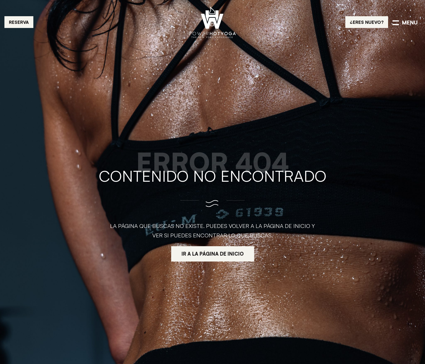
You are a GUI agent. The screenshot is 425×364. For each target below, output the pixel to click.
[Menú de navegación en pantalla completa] (405, 22)
